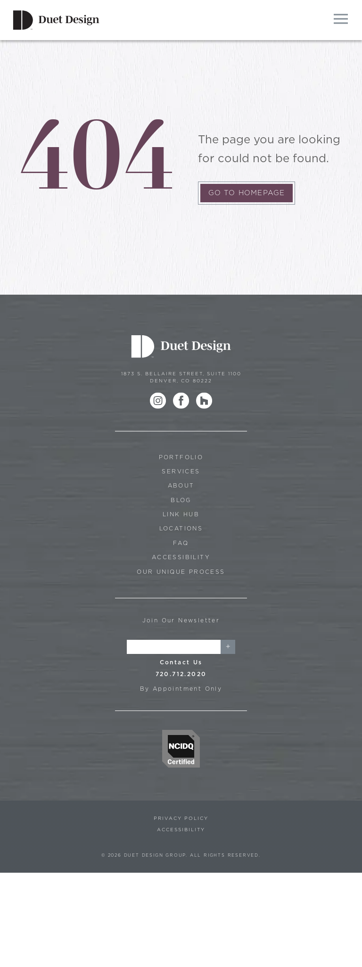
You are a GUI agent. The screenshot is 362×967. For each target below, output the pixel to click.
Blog (181, 500)
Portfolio (181, 457)
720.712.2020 (181, 674)
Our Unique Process (181, 571)
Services (181, 471)
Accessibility (181, 557)
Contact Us (181, 662)
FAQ (181, 542)
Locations (181, 528)
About (181, 485)
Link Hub (181, 514)
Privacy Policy (181, 818)
